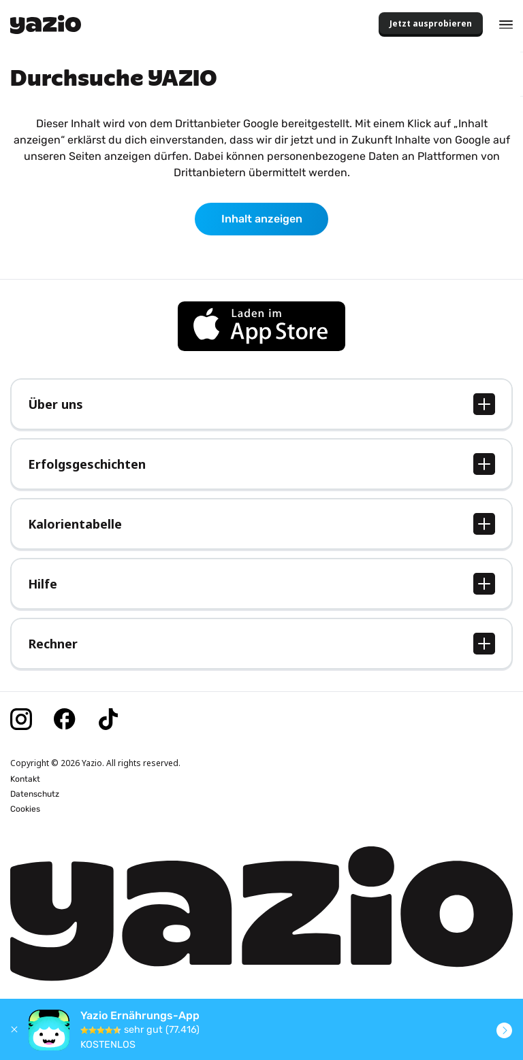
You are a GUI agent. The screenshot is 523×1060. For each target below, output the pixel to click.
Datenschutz (34, 794)
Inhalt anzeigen (261, 218)
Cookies (25, 809)
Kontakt (25, 779)
